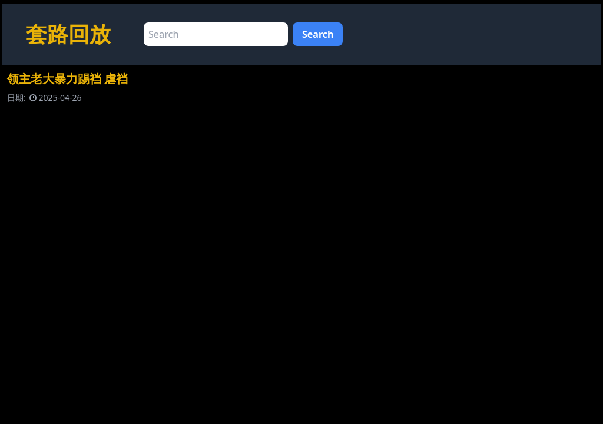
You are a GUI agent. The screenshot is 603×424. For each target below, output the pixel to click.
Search (317, 34)
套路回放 (68, 33)
